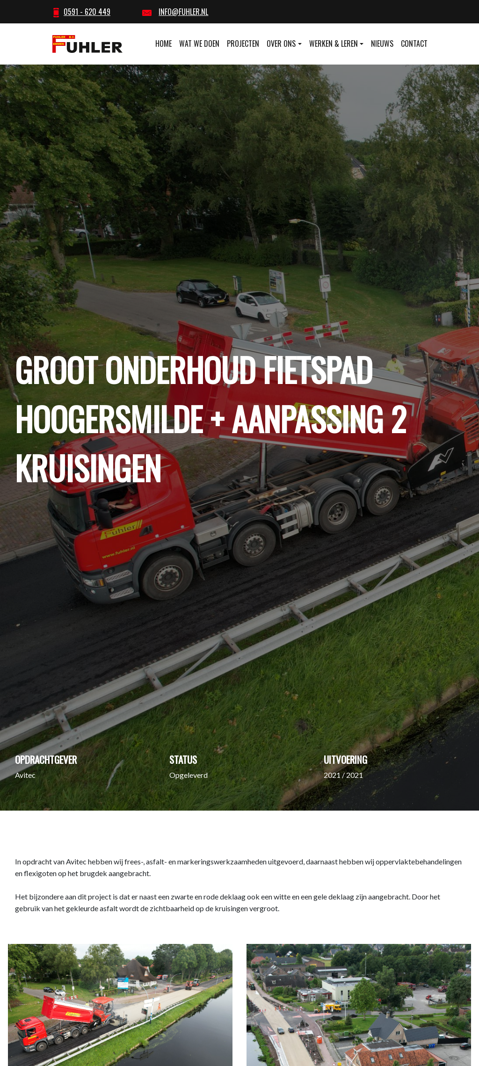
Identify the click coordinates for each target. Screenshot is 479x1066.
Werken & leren (333, 43)
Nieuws (382, 43)
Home (163, 43)
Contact (414, 43)
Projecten (243, 43)
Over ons (281, 43)
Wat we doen (199, 43)
